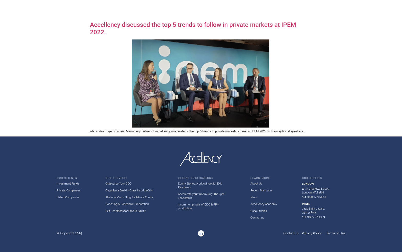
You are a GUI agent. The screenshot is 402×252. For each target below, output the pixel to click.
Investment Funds (213, 10)
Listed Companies (286, 10)
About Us (185, 10)
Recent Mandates (356, 10)
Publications (383, 10)
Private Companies (250, 10)
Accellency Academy (322, 10)
